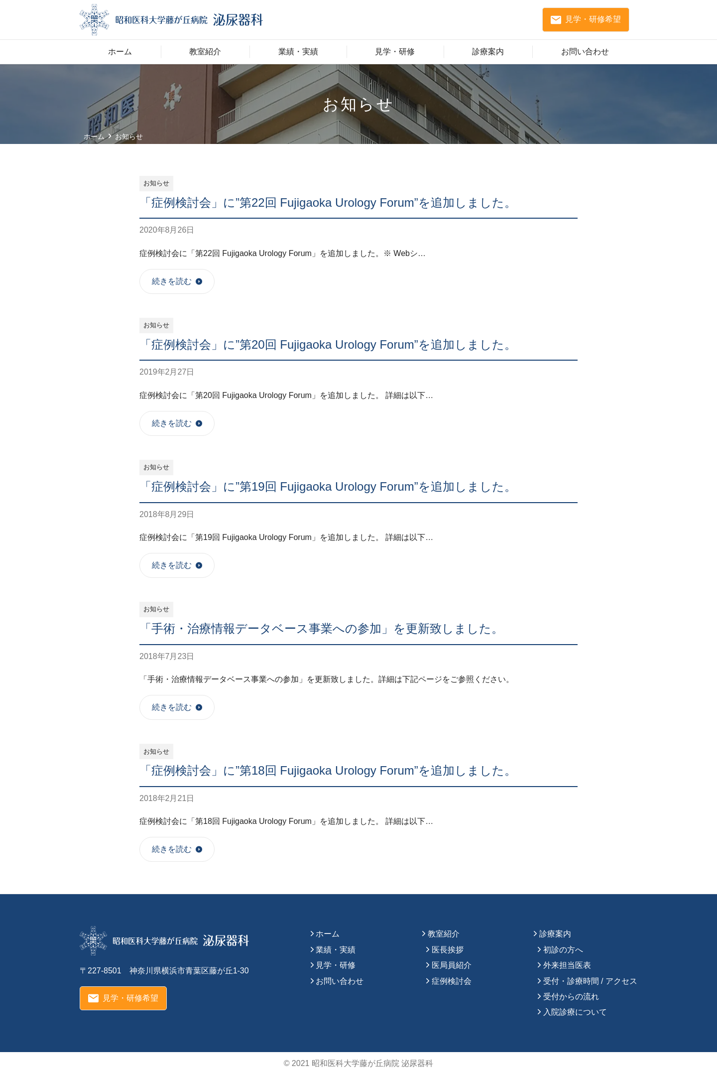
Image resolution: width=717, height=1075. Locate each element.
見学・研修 (395, 51)
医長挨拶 (448, 949)
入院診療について (575, 1012)
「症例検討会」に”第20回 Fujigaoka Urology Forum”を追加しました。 (327, 344)
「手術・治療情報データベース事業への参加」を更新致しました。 (321, 628)
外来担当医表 (567, 965)
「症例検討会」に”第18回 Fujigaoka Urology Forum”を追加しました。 (327, 770)
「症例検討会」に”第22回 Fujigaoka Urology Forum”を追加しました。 (327, 202)
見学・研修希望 (586, 20)
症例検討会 (452, 981)
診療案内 (488, 51)
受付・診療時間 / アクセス (590, 981)
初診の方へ (563, 949)
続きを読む (172, 281)
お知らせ (156, 183)
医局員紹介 (452, 965)
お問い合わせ (585, 51)
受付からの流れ (571, 996)
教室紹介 (205, 51)
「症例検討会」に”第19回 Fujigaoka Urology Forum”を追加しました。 (327, 486)
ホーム (120, 51)
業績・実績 (298, 51)
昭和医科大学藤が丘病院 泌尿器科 (372, 1063)
